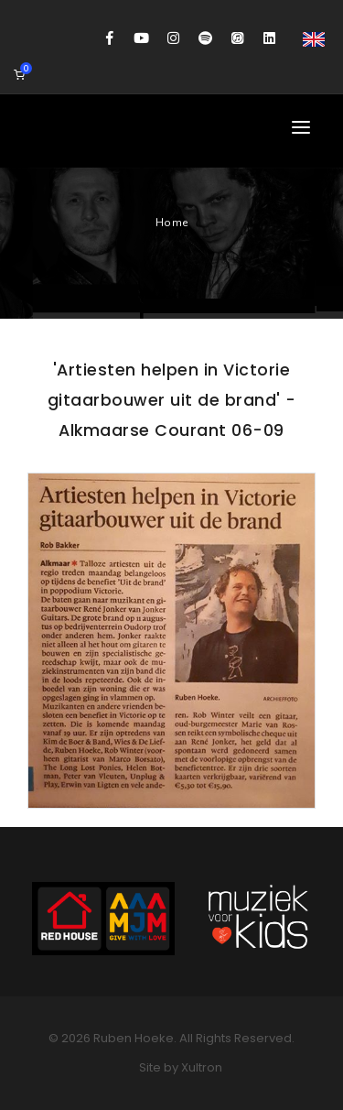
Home (171, 222)
